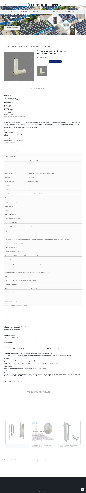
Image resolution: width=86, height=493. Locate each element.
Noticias (35, 14)
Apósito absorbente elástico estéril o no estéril (17, 381)
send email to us (55, 61)
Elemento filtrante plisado (15, 374)
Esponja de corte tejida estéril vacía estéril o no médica (17, 382)
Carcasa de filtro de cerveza (44, 374)
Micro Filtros (77, 374)
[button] (5, 5)
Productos (23, 14)
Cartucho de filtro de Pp (31, 375)
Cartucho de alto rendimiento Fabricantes (45, 375)
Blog (44, 14)
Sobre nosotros (70, 14)
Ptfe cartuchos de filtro (9, 375)
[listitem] (43, 71)
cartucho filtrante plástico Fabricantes (29, 374)
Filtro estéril (6, 374)
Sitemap (53, 491)
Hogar (13, 14)
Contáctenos (56, 14)
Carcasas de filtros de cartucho (68, 374)
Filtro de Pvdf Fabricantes (19, 375)
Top (82, 489)
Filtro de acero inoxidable (55, 374)
